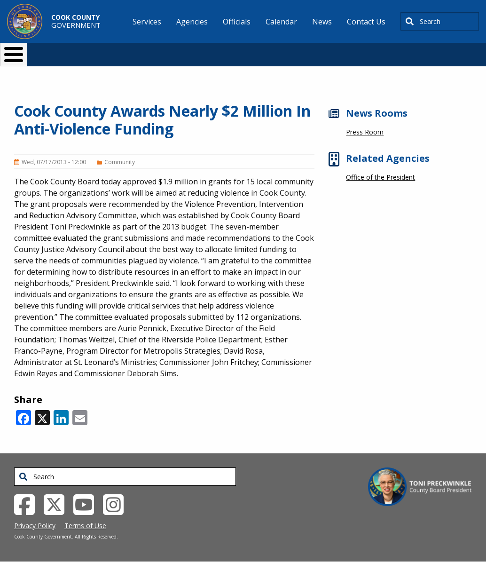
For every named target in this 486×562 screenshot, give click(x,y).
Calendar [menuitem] (281, 21)
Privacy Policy (34, 525)
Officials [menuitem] (237, 21)
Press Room (365, 131)
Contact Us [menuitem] (366, 21)
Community (119, 162)
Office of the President (380, 177)
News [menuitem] (322, 21)
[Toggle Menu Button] (13, 54)
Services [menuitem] (147, 21)
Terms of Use (85, 525)
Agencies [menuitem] (192, 21)
